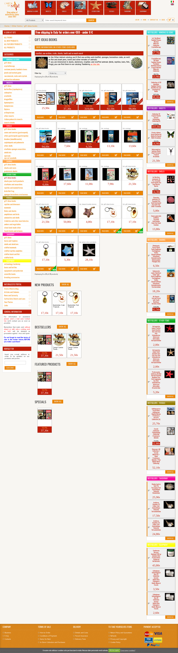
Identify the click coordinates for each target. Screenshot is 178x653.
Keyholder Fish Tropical (131, 199)
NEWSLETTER (9, 349)
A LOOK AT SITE (10, 32)
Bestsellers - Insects (156, 108)
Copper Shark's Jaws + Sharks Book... (87, 86)
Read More (40, 117)
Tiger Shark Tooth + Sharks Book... (43, 124)
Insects (48, 6)
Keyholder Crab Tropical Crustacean (110, 200)
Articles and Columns (11, 292)
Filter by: (38, 73)
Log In (137, 20)
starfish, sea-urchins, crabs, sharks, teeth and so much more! (59, 53)
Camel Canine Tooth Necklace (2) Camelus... (44, 200)
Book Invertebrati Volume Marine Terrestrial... (132, 124)
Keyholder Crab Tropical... (59, 306)
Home (144, 20)
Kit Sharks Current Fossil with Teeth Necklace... (110, 86)
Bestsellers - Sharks (156, 240)
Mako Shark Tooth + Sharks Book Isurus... (130, 86)
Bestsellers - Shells (156, 171)
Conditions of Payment (48, 636)
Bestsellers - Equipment (158, 545)
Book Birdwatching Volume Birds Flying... (66, 124)
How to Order (45, 633)
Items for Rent (45, 639)
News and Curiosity (11, 295)
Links (6, 305)
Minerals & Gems (32, 6)
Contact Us (154, 20)
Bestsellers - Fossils (156, 403)
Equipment (143, 6)
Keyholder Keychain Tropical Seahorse (43, 238)
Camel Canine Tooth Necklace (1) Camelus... (131, 162)
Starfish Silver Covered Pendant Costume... (88, 238)
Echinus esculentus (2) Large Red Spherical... (66, 200)
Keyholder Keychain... (42, 306)
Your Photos (8, 302)
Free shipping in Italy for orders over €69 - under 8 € (64, 32)
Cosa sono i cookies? (128, 650)
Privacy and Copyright (119, 639)
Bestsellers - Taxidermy (158, 478)
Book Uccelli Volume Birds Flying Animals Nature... (89, 162)
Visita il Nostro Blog (11, 288)
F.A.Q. (7, 636)
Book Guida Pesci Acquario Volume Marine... (111, 124)
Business (8, 633)
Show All (65, 284)
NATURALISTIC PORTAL (12, 284)
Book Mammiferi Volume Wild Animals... (45, 162)
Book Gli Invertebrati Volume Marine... (87, 124)
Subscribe (10, 367)
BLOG (163, 20)
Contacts (8, 639)
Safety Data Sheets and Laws (14, 298)
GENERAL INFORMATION (13, 312)
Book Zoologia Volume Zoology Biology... (109, 162)
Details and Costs (81, 633)
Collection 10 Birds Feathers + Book (43, 86)
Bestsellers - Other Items (158, 320)
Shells (64, 6)
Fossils (111, 6)
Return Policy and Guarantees (121, 633)
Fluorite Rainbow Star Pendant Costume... (87, 200)
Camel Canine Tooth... (58, 348)
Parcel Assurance (81, 636)
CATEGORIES (8, 54)
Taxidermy (127, 6)
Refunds (113, 636)
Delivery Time (80, 639)
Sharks (80, 6)
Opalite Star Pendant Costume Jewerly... (65, 238)
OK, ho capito (114, 650)
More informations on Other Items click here (55, 47)
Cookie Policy (115, 642)
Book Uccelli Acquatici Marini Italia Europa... (66, 162)
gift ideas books (30, 26)
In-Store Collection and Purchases (52, 642)
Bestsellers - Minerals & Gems (160, 32)
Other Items (96, 6)
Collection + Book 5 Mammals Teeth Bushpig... (67, 86)
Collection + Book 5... (42, 348)
